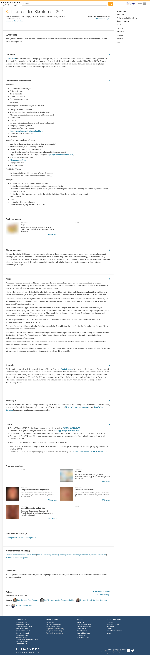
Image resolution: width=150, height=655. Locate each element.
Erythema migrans (113, 624)
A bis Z (25, 622)
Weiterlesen (52, 235)
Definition (120, 15)
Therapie (120, 28)
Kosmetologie (20, 633)
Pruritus (109, 629)
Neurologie (19, 637)
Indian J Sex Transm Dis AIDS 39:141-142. (89, 452)
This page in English (53, 627)
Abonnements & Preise (84, 627)
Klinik (119, 25)
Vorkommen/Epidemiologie (127, 18)
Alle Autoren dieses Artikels (14, 21)
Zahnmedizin (20, 644)
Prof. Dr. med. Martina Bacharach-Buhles (57, 600)
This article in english (103, 19)
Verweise (120, 39)
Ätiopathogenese (123, 21)
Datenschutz (115, 653)
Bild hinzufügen (103, 595)
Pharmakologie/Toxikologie (24, 639)
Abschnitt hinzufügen (101, 591)
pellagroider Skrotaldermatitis (61, 155)
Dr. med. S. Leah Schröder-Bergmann (91, 600)
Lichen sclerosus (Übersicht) (48, 555)
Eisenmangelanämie (18, 160)
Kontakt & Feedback (83, 633)
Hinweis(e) (120, 32)
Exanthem (110, 627)
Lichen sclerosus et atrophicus (77, 407)
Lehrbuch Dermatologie (53, 624)
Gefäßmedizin (20, 629)
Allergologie (19, 622)
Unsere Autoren (82, 629)
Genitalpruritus (11, 538)
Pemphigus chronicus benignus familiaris (26, 131)
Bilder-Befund (50, 622)
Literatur (120, 35)
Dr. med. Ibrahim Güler (21, 606)
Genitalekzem (66, 369)
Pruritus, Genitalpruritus (27, 538)
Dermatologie (20, 624)
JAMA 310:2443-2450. (72, 428)
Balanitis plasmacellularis (15, 555)
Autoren (119, 42)
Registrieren (80, 624)
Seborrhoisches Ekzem (114, 631)
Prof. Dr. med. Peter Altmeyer (25, 600)
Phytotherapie (20, 642)
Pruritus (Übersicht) (98, 555)
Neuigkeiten (80, 622)
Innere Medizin (20, 631)
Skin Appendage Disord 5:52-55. (67, 431)
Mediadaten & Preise (83, 637)
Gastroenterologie (21, 627)
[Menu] (144, 4)
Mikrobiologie (20, 635)
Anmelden (88, 624)
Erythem (109, 622)
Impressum (122, 653)
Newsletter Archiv (82, 631)
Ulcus (109, 633)
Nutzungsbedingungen (104, 653)
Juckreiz (12, 58)
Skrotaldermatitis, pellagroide (17, 557)
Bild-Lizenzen (81, 635)
